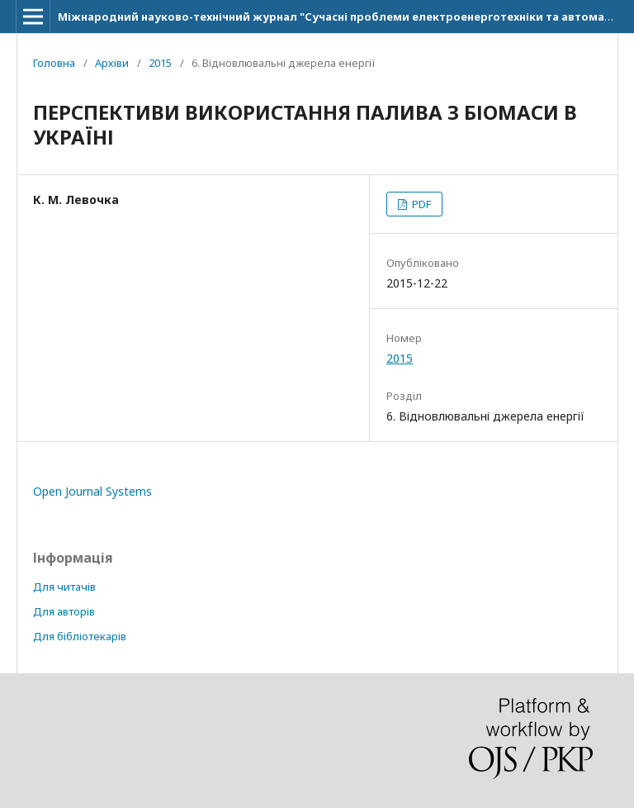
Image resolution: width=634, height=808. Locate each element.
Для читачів (64, 586)
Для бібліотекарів (79, 636)
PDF (420, 204)
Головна (54, 62)
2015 (160, 62)
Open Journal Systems (92, 491)
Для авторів (64, 611)
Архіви (112, 62)
